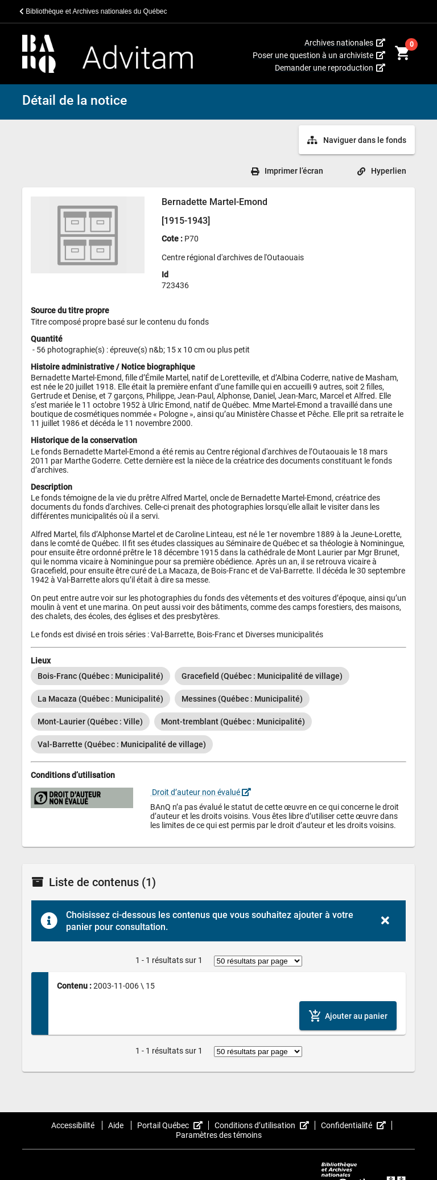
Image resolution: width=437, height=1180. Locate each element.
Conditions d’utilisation (265, 1125)
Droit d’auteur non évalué (200, 792)
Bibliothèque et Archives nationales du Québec (93, 11)
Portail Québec (173, 1125)
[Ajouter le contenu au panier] (348, 1015)
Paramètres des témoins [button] (219, 1135)
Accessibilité (73, 1125)
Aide (116, 1125)
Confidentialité (356, 1125)
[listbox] (218, 710)
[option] (100, 676)
